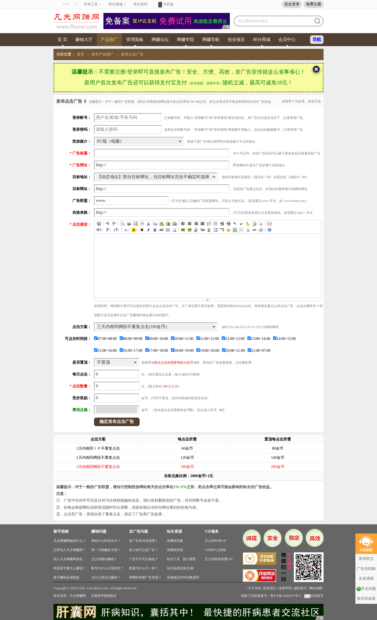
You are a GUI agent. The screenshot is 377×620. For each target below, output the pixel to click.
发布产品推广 (102, 54)
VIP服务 (212, 531)
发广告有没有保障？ (143, 541)
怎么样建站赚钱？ (104, 559)
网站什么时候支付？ (105, 541)
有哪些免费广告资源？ (145, 577)
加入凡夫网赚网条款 (68, 559)
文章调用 (366, 579)
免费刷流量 (175, 541)
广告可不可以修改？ (143, 559)
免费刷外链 (175, 550)
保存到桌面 (366, 599)
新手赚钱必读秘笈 (66, 577)
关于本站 (254, 588)
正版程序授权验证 (104, 596)
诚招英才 (300, 588)
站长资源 (174, 531)
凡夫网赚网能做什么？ (69, 541)
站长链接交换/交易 (180, 568)
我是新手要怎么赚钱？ (69, 568)
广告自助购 (366, 569)
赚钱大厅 (84, 39)
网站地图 (315, 588)
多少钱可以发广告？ (143, 550)
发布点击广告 (132, 54)
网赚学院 (185, 39)
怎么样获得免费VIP (219, 559)
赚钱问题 (98, 531)
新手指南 (61, 531)
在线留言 (314, 596)
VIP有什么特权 (215, 550)
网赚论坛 (160, 39)
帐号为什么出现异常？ (107, 568)
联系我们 (269, 588)
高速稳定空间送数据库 (183, 577)
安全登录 (291, 4)
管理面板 (134, 39)
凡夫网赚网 (78, 596)
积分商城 (261, 39)
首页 (80, 54)
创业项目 (236, 39)
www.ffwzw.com (97, 588)
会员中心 (287, 39)
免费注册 (313, 4)
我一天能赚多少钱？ (105, 550)
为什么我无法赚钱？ (105, 577)
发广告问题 (138, 531)
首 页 (62, 39)
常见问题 (366, 589)
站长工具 (173, 559)
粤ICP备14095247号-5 (285, 596)
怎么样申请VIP (215, 541)
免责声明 (285, 588)
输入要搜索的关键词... (254, 21)
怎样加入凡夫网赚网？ (69, 550)
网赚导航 (211, 39)
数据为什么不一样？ (143, 568)
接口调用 (189, 559)
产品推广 (109, 39)
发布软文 (366, 559)
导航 (316, 39)
